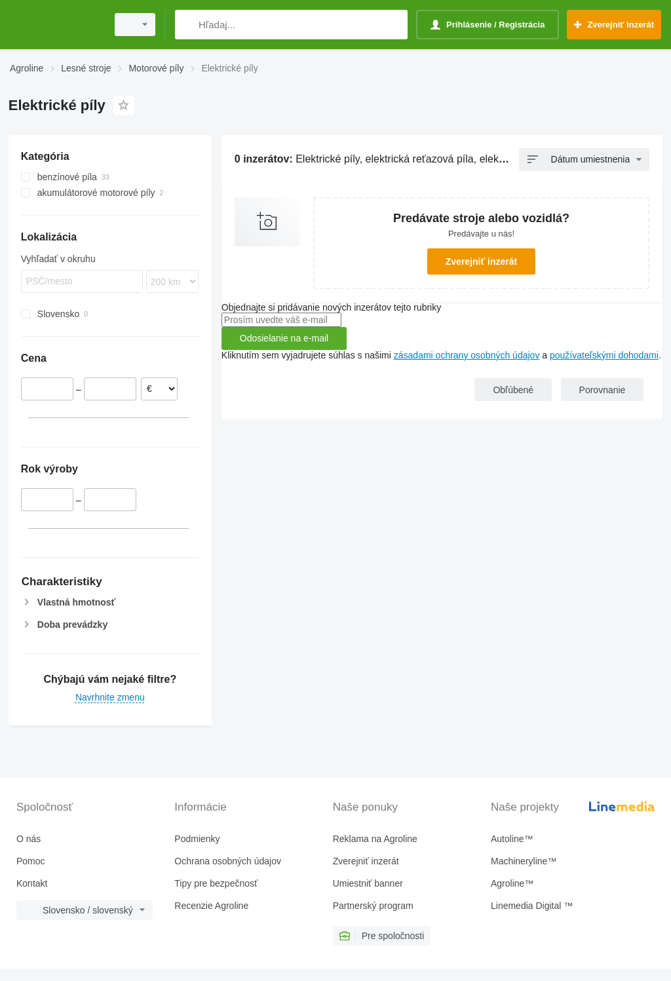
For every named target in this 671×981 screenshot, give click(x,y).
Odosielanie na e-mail (284, 338)
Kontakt (31, 883)
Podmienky (197, 839)
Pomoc (30, 861)
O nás (28, 839)
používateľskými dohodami (604, 355)
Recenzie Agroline (211, 905)
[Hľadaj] (188, 24)
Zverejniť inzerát (481, 261)
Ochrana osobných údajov (227, 861)
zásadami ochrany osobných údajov (467, 355)
